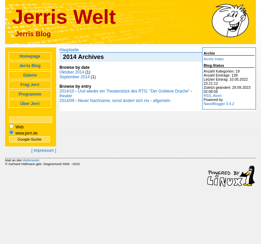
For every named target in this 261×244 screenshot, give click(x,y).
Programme (30, 94)
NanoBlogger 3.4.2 (219, 104)
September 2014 (75, 77)
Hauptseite (69, 49)
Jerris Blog (30, 65)
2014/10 (66, 91)
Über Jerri (30, 103)
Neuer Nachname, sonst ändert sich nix (113, 100)
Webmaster (31, 160)
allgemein (161, 100)
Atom (217, 96)
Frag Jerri (29, 84)
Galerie (30, 75)
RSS (207, 96)
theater (65, 96)
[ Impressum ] (43, 150)
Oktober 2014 (71, 72)
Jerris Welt (64, 16)
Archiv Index (214, 59)
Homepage (29, 56)
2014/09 (66, 100)
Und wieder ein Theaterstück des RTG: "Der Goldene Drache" (134, 91)
